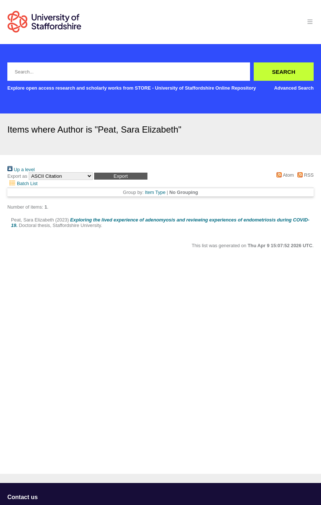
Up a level (21, 169)
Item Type (155, 192)
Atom (284, 175)
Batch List (22, 183)
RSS (304, 175)
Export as (17, 176)
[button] (120, 176)
